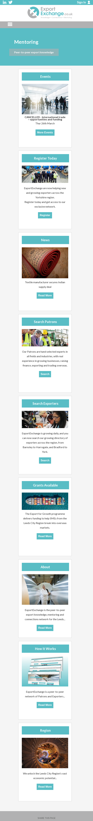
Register (45, 215)
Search (45, 374)
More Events (45, 132)
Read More (45, 295)
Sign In (81, 2)
